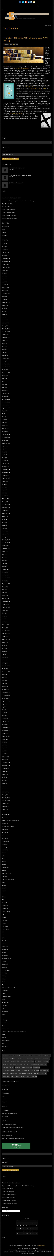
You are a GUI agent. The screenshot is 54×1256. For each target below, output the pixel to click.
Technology (4, 1020)
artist (3, 855)
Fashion (4, 923)
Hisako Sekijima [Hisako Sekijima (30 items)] (38, 1058)
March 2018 (5, 531)
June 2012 (4, 709)
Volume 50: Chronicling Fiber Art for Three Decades (14, 1031)
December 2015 (6, 601)
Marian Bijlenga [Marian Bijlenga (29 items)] (36, 1067)
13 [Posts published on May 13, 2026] (23, 1228)
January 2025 (5, 290)
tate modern (5, 1017)
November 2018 (6, 507)
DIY (3, 914)
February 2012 (5, 721)
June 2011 (4, 745)
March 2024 (5, 320)
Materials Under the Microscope (16, 182)
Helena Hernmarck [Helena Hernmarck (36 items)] (29, 1058)
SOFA (3, 1008)
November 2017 (6, 542)
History (3, 943)
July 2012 (4, 707)
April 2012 (4, 715)
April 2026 (4, 246)
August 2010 (5, 774)
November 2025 (6, 261)
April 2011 (4, 751)
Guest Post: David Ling (7, 203)
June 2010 (4, 780)
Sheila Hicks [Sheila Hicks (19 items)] (43, 1073)
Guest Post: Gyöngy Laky (8, 206)
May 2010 (4, 783)
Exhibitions (4, 920)
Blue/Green (4, 876)
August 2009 (5, 809)
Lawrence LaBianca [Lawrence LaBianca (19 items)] (35, 1064)
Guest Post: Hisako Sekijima (8, 209)
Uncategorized (5, 1028)
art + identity (5, 838)
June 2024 (4, 311)
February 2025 (5, 287)
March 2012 (5, 718)
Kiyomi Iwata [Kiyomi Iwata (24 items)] (19, 1064)
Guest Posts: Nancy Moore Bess (9, 218)
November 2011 (6, 730)
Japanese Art (5, 955)
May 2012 (4, 712)
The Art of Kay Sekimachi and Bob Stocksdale (13, 1138)
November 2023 (6, 331)
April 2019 (4, 493)
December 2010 (6, 762)
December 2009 (6, 797)
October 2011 (5, 733)
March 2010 (5, 789)
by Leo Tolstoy (38, 88)
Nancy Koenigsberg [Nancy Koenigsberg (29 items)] (35, 1070)
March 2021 (5, 425)
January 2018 (5, 537)
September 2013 (6, 671)
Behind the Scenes (6, 873)
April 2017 (4, 563)
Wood (3, 1043)
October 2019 (5, 475)
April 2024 (4, 317)
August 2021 (5, 411)
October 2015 (5, 604)
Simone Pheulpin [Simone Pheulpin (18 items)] (6, 1076)
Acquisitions (5, 817)
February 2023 (5, 358)
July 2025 (4, 273)
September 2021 (6, 408)
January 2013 (5, 689)
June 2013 (4, 677)
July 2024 (4, 308)
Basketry (4, 870)
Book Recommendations (8, 879)
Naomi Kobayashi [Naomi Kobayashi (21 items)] (13, 1073)
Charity (3, 891)
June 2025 (4, 276)
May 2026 (4, 243)
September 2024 (6, 302)
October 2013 (5, 668)
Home (46, 25)
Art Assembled (5, 841)
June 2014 (4, 648)
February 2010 (5, 792)
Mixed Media (5, 964)
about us (4, 195)
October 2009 (5, 803)
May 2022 (4, 384)
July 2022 (4, 378)
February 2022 (5, 393)
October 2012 (5, 698)
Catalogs (4, 885)
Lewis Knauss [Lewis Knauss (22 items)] (5, 1067)
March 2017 (5, 566)
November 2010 (6, 765)
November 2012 (6, 695)
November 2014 (6, 633)
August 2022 (5, 375)
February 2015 (5, 624)
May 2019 (4, 490)
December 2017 (6, 539)
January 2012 (5, 724)
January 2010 (5, 794)
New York (4, 973)
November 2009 (6, 800)
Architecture (5, 832)
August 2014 (5, 642)
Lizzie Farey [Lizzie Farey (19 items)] (17, 1067)
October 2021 (5, 405)
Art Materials (5, 844)
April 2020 (4, 457)
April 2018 (4, 528)
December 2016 (6, 575)
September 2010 (6, 771)
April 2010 (4, 786)
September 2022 (6, 372)
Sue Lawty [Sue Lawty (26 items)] (23, 1076)
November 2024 (6, 296)
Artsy (3, 229)
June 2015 (4, 613)
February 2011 (5, 756)
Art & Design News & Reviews (9, 1124)
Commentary (5, 902)
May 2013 (4, 680)
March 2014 (5, 657)
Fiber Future (5, 926)
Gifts (3, 938)
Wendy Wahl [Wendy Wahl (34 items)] (34, 1076)
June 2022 (4, 381)
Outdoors (4, 982)
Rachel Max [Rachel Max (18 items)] (29, 1073)
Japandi (4, 952)
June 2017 (4, 557)
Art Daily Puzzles (6, 1110)
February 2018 (5, 534)
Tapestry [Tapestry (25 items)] (28, 1076)
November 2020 (6, 437)
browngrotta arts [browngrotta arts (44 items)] (20, 1055)
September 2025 (6, 267)
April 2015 (4, 619)
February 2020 (5, 463)
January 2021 (5, 431)
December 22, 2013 (8, 44)
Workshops (4, 1046)
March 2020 (5, 460)
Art (2, 835)
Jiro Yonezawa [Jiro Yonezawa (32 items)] (31, 1061)
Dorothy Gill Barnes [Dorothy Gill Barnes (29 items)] (46, 1055)
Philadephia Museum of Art (8, 987)
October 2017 (5, 545)
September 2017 (6, 548)
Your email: (5, 151)
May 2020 (4, 454)
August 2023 (5, 340)
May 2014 (4, 651)
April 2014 (4, 654)
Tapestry (4, 1014)
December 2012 (6, 692)
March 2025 (5, 284)
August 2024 (5, 305)
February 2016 (5, 598)
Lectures (4, 961)
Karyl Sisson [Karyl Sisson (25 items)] (5, 1064)
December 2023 (6, 328)
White (3, 1034)
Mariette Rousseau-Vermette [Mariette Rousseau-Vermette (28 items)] (8, 1070)
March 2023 (5, 355)
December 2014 (6, 630)
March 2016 (5, 595)
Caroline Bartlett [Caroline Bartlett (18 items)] (38, 1055)
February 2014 (5, 660)
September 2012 (6, 701)
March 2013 (5, 686)
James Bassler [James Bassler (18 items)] (46, 1058)
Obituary (4, 976)
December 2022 (6, 364)
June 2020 (4, 452)
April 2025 (4, 282)
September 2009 (6, 806)
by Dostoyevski (16, 113)
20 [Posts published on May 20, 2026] (23, 1231)
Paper (3, 984)
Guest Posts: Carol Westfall (8, 212)
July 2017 (4, 554)
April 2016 (4, 592)
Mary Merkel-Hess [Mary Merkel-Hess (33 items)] (25, 1070)
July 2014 (4, 645)
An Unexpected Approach (8, 826)
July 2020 (4, 449)
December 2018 (6, 504)
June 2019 (4, 487)
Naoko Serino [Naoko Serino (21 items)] (5, 1073)
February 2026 (5, 252)
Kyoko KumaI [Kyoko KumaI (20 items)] (26, 1064)
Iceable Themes (41, 1245)
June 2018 (4, 522)
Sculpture (4, 1005)
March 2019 (5, 496)
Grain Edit (4, 235)
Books (3, 882)
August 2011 (5, 739)
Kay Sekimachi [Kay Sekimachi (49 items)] (13, 1064)
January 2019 (5, 501)
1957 (21, 68)
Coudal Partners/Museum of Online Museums (12, 1127)
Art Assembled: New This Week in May (11, 198)
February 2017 (5, 569)
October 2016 (5, 581)
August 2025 (5, 270)
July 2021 (4, 413)
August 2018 (5, 516)
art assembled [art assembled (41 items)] (12, 1055)
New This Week (5, 970)
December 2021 (6, 399)
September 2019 (6, 478)
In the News (5, 946)
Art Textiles (4, 853)
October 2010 (5, 768)
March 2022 (5, 390)
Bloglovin (4, 232)
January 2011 (5, 759)
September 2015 (6, 607)
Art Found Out (5, 226)
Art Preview (4, 850)
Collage (4, 897)
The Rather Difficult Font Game (9, 1113)
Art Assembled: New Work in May (16, 168)
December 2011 (6, 727)
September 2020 (6, 443)
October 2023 (5, 334)
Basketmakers (5, 867)
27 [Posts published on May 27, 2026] (23, 1233)
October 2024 (5, 299)
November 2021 (6, 402)
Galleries (4, 935)
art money (4, 847)
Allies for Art (5, 823)
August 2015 (5, 610)
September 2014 (6, 639)
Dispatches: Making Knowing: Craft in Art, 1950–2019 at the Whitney (18, 201)
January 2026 (5, 255)
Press (3, 999)
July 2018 (4, 519)
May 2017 (4, 560)
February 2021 (5, 428)
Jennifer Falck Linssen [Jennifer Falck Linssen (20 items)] (15, 1061)
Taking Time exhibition (7, 1135)
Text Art (4, 1023)
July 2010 (4, 777)
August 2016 (5, 586)
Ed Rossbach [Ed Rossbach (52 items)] (5, 1058)
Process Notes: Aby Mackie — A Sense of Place (20, 175)
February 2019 (5, 498)
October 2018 (5, 510)
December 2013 (6, 666)
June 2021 (4, 416)
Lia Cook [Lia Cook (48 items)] (12, 1067)
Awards (4, 861)
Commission (5, 905)
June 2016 (4, 589)
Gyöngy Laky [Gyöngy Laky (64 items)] (12, 1058)
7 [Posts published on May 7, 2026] (26, 1225)
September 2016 (6, 583)
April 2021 (4, 422)
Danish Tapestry (6, 911)
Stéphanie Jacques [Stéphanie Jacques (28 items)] (15, 1076)
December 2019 (6, 469)
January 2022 (5, 396)
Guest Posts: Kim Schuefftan (9, 215)
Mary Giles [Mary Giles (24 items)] (18, 1070)
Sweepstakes (5, 1011)
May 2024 (4, 314)
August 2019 (5, 481)
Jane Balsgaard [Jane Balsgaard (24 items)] (6, 1061)
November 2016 (6, 578)
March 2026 (5, 249)
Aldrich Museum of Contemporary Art (10, 820)
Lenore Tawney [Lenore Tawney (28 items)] (43, 1064)
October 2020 (5, 440)
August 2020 (5, 446)
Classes (4, 894)
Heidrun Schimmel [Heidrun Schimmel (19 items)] (20, 1058)
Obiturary (4, 979)
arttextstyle (16, 44)
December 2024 (6, 293)
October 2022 (5, 369)
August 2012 (5, 704)
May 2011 (4, 748)
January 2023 (5, 361)
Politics (3, 993)
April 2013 (4, 683)
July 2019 (4, 484)
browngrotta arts (6, 1085)
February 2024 (5, 323)
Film (3, 932)
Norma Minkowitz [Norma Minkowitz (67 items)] (22, 1073)
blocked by (16, 1146)
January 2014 (5, 663)
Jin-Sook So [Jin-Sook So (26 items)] (23, 1061)
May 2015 (4, 616)
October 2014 (5, 636)
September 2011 (6, 736)
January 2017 (5, 572)
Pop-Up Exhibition (6, 996)
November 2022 (6, 367)
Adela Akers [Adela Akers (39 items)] (5, 1055)
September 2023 (6, 337)
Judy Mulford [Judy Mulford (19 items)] (45, 1061)
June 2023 (4, 346)
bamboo (4, 864)
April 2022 (4, 387)
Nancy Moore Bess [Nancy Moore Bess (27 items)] (44, 1070)
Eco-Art (4, 917)
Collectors (4, 899)
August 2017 (5, 551)
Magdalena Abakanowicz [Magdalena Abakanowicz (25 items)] (27, 1067)
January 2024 (5, 325)
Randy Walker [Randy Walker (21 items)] (36, 1073)
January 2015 (5, 627)
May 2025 (4, 279)
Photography (5, 990)
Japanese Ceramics (6, 958)
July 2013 (4, 674)
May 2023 (4, 349)
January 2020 (5, 466)
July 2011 (4, 742)
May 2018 (4, 525)
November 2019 (6, 472)
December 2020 (6, 434)
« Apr (3, 1237)
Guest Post (4, 940)
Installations (5, 949)
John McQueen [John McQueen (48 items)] (38, 1061)
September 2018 (6, 513)
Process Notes (5, 1002)
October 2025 (5, 264)
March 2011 (5, 753)
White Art (4, 1037)
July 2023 (4, 343)
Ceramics (4, 888)
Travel (3, 1025)
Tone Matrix (5, 1116)
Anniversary (5, 829)
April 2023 (4, 352)
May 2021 (4, 419)
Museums (4, 967)
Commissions (5, 908)
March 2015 (5, 622)
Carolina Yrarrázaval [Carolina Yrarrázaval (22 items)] (29, 1055)
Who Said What (5, 1040)
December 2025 (6, 258)
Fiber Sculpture (5, 929)
